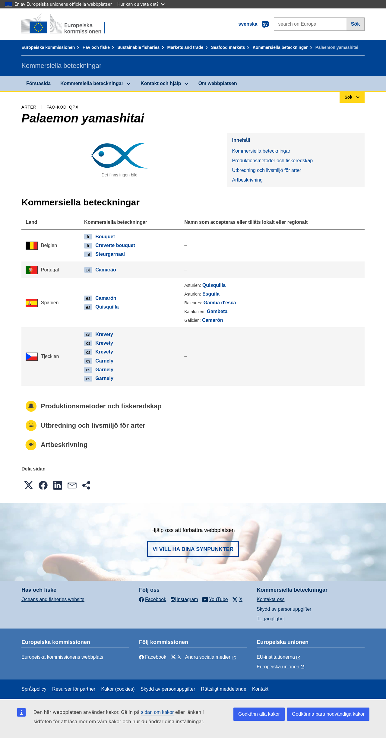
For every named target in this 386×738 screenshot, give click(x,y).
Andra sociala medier (207, 657)
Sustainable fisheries (138, 47)
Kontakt (260, 689)
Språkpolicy (33, 689)
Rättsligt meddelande (223, 689)
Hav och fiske (96, 47)
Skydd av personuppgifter (284, 609)
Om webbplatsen (217, 83)
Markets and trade (185, 47)
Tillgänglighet (271, 618)
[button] (29, 485)
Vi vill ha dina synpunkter (193, 549)
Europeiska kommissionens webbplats (62, 657)
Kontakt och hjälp (161, 83)
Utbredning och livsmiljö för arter (266, 170)
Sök (355, 24)
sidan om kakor (157, 712)
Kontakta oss (271, 599)
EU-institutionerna (276, 657)
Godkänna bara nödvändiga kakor (328, 714)
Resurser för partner (73, 689)
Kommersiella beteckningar (280, 47)
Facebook (152, 657)
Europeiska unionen (278, 666)
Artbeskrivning (247, 179)
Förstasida (38, 83)
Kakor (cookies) (117, 689)
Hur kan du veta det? (141, 4)
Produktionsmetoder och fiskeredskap (272, 160)
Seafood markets (228, 47)
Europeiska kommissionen (48, 47)
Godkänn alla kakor (259, 714)
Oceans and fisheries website (52, 599)
